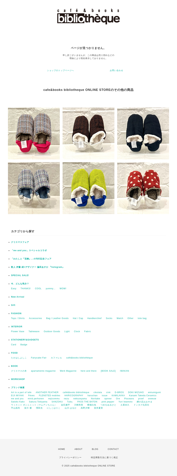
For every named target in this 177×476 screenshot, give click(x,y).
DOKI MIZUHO (136, 392)
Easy (13, 288)
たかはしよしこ (19, 358)
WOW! (63, 288)
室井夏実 (98, 408)
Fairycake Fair (38, 358)
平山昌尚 (15, 408)
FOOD (14, 353)
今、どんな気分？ (20, 283)
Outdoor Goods (52, 331)
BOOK (14, 366)
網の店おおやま (144, 402)
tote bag (142, 318)
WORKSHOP (18, 379)
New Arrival (17, 297)
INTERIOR (16, 326)
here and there (89, 371)
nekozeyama (80, 398)
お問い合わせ (116, 70)
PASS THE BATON (87, 402)
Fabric (87, 331)
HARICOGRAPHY (73, 395)
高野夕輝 (85, 408)
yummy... (50, 288)
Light (67, 331)
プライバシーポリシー (70, 457)
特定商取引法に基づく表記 (104, 457)
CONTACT (113, 449)
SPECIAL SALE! (20, 275)
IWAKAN (124, 371)
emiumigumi (154, 392)
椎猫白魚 (91, 405)
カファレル (56, 358)
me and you (17, 398)
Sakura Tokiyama (38, 402)
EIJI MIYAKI (17, 395)
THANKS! (26, 288)
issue (105, 395)
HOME (61, 449)
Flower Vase (17, 331)
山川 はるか (71, 408)
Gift (13, 305)
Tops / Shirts (18, 318)
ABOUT (78, 449)
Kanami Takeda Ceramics (143, 395)
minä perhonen (36, 398)
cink (108, 392)
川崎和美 (78, 405)
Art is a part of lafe (21, 392)
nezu (66, 398)
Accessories (35, 318)
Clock (77, 331)
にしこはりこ (53, 408)
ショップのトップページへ (60, 70)
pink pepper (108, 402)
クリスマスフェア (20, 242)
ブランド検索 (18, 387)
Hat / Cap (78, 318)
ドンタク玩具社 (141, 405)
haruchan (93, 395)
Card (13, 344)
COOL (38, 288)
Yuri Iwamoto (126, 402)
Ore (118, 398)
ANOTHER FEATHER (47, 392)
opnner (108, 398)
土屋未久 (124, 405)
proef (141, 398)
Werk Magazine (68, 371)
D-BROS (119, 392)
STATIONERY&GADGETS (25, 340)
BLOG (95, 449)
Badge (23, 344)
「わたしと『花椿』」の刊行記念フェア (31, 259)
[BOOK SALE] (108, 371)
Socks (109, 318)
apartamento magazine (43, 371)
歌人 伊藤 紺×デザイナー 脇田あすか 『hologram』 (37, 267)
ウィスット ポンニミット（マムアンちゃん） (34, 405)
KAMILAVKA (118, 395)
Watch (120, 318)
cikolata (98, 392)
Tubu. (70, 402)
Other (131, 318)
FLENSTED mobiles (49, 395)
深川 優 (28, 408)
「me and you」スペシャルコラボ (29, 250)
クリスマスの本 (19, 371)
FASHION (16, 313)
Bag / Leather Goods (57, 318)
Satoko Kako (18, 402)
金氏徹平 (65, 405)
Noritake (95, 398)
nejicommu (54, 398)
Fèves (31, 395)
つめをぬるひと (108, 405)
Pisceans (129, 398)
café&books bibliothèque (79, 358)
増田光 (39, 408)
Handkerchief (94, 318)
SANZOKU (57, 402)
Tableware (34, 331)
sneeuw (152, 398)
